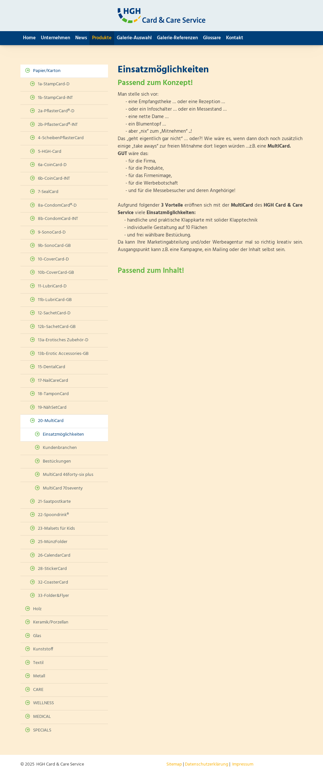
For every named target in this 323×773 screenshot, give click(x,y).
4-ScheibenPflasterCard (61, 138)
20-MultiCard (51, 420)
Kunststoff (43, 649)
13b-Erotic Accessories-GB (63, 353)
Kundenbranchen (60, 447)
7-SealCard (48, 191)
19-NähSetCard (52, 407)
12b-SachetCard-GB (57, 326)
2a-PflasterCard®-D (56, 111)
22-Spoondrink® (53, 515)
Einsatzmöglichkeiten (63, 434)
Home (29, 38)
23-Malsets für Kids (56, 528)
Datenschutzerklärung (206, 764)
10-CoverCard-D (53, 259)
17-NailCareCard (53, 380)
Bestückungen (57, 461)
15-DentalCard (51, 367)
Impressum (242, 764)
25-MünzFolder (52, 541)
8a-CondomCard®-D (57, 205)
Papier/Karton (47, 70)
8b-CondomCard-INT (58, 218)
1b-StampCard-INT (55, 97)
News (81, 38)
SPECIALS (42, 730)
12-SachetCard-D (54, 313)
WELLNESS (43, 703)
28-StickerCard (52, 568)
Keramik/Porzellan (50, 622)
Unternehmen (55, 38)
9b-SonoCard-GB (54, 245)
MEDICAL (42, 716)
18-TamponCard (53, 394)
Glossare (212, 38)
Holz (37, 609)
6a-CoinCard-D (52, 165)
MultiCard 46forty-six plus (68, 474)
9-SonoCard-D (52, 232)
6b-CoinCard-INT (54, 178)
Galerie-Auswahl (134, 38)
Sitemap (174, 764)
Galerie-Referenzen (177, 38)
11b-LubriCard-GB (55, 299)
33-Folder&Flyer (53, 595)
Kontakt (234, 38)
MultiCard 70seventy (63, 488)
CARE (38, 689)
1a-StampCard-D (53, 84)
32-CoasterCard (53, 582)
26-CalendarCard (54, 555)
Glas (37, 636)
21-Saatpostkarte (54, 501)
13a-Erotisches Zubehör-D (63, 340)
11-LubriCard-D (52, 286)
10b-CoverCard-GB (56, 272)
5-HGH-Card (49, 151)
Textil (38, 662)
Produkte (102, 38)
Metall (39, 676)
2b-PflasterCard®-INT (58, 124)
